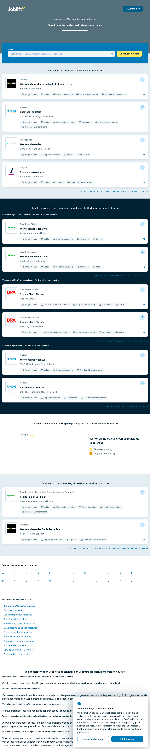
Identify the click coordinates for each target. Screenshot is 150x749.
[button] (112, 54)
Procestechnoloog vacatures (18, 632)
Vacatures (58, 19)
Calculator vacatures (14, 610)
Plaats (10, 49)
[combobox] (61, 54)
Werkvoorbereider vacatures (18, 654)
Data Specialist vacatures (16, 619)
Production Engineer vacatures (19, 641)
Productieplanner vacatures (17, 636)
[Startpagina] (16, 8)
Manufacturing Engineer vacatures (20, 628)
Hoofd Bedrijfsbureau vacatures (19, 623)
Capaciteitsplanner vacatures (18, 614)
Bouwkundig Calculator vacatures (20, 606)
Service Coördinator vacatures (19, 649)
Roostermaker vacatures (16, 645)
